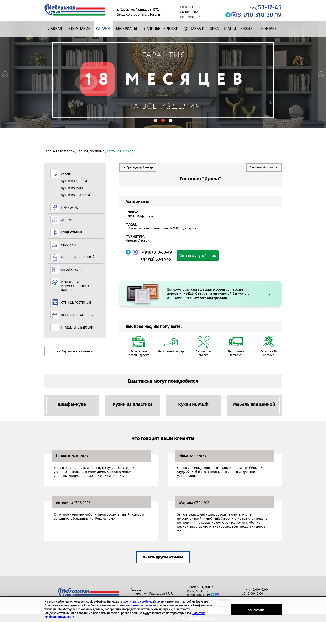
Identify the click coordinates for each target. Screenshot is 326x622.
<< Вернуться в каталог (75, 351)
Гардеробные (72, 232)
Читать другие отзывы (163, 557)
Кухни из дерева (74, 181)
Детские (67, 220)
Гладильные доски (160, 28)
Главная (54, 28)
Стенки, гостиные (90, 151)
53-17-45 (265, 7)
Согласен (256, 609)
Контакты (270, 28)
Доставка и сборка (201, 28)
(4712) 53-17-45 (197, 591)
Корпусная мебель (77, 315)
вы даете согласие (139, 605)
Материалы (126, 28)
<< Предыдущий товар (138, 167)
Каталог (103, 28)
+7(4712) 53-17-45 (155, 259)
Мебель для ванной (78, 257)
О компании (79, 28)
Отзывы (248, 28)
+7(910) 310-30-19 (156, 252)
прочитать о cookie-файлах (141, 602)
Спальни (68, 245)
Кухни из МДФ (72, 188)
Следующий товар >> (264, 167)
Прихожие (70, 207)
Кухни (66, 174)
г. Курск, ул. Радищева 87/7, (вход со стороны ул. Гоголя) (153, 595)
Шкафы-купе (72, 270)
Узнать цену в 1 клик (197, 255)
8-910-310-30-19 (259, 14)
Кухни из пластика (75, 195)
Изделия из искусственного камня (75, 286)
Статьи (230, 28)
